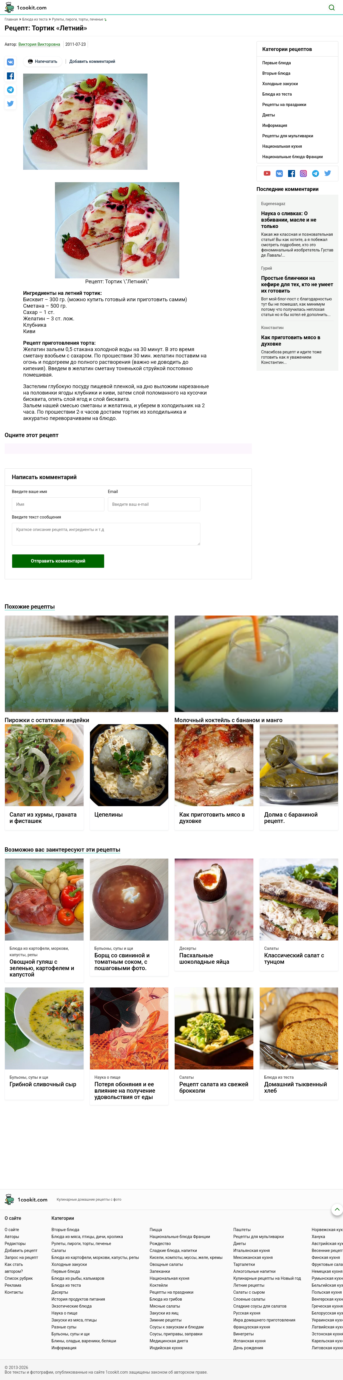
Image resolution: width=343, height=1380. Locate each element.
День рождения (248, 1348)
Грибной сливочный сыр (43, 1084)
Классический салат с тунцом (294, 958)
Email (113, 491)
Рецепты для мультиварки (258, 1236)
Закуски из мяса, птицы (74, 1320)
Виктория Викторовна (39, 44)
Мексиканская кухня (253, 1257)
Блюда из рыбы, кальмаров (77, 1278)
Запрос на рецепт (21, 1257)
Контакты (14, 1292)
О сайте (12, 1229)
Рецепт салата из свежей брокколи (213, 1087)
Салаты (271, 948)
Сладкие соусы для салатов (260, 1306)
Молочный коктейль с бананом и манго (228, 720)
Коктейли (159, 1285)
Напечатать (42, 61)
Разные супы (63, 1327)
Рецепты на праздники (171, 1292)
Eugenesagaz (273, 203)
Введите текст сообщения (36, 517)
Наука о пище (108, 1077)
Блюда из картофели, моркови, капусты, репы (39, 951)
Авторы (12, 1236)
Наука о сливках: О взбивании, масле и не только (288, 219)
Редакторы (15, 1243)
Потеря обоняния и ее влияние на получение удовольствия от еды (125, 1090)
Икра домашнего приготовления (264, 1320)
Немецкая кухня (327, 1271)
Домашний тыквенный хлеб (295, 1087)
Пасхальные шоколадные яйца (204, 958)
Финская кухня (326, 1257)
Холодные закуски (69, 1264)
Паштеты (242, 1229)
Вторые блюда (65, 1229)
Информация (63, 1348)
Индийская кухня (166, 1348)
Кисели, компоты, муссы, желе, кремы (186, 1257)
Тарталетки (244, 1264)
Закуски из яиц (164, 1313)
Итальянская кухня (251, 1250)
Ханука (318, 1236)
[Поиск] (331, 7)
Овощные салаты (166, 1264)
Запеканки (160, 1271)
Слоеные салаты (249, 1299)
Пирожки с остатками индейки (47, 720)
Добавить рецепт (21, 1250)
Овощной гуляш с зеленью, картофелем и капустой (42, 968)
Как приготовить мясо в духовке (290, 340)
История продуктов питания (78, 1299)
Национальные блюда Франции (180, 1236)
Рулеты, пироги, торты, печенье (81, 1243)
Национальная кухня (169, 1278)
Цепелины (109, 814)
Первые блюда (65, 1271)
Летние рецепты (249, 1285)
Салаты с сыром (249, 1292)
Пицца (156, 1229)
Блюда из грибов (166, 1299)
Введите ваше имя (29, 491)
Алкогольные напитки (254, 1271)
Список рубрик (19, 1278)
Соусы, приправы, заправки (176, 1334)
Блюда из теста (279, 1077)
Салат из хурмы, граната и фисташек (43, 817)
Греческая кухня (327, 1306)
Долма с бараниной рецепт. (291, 817)
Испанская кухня (249, 1341)
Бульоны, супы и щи (114, 948)
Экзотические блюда (71, 1306)
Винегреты (243, 1334)
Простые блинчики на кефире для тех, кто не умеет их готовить (297, 284)
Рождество (160, 1243)
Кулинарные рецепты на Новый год (267, 1278)
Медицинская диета (169, 1341)
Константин (272, 327)
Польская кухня (327, 1292)
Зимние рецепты (166, 1320)
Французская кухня (251, 1327)
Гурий (266, 268)
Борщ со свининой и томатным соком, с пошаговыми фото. (122, 961)
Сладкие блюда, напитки (173, 1250)
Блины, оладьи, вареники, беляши (83, 1341)
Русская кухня (246, 1313)
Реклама (13, 1285)
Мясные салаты (165, 1306)
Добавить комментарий (92, 61)
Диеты (239, 1243)
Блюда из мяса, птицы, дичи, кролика (87, 1236)
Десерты (187, 948)
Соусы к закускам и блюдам (177, 1327)
